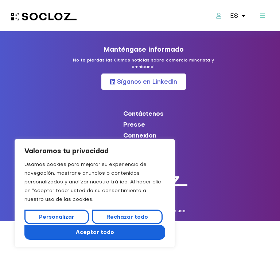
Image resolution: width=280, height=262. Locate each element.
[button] (262, 15)
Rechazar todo (127, 217)
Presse (134, 124)
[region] (95, 193)
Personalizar (56, 217)
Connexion (139, 135)
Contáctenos (143, 114)
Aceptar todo (95, 232)
